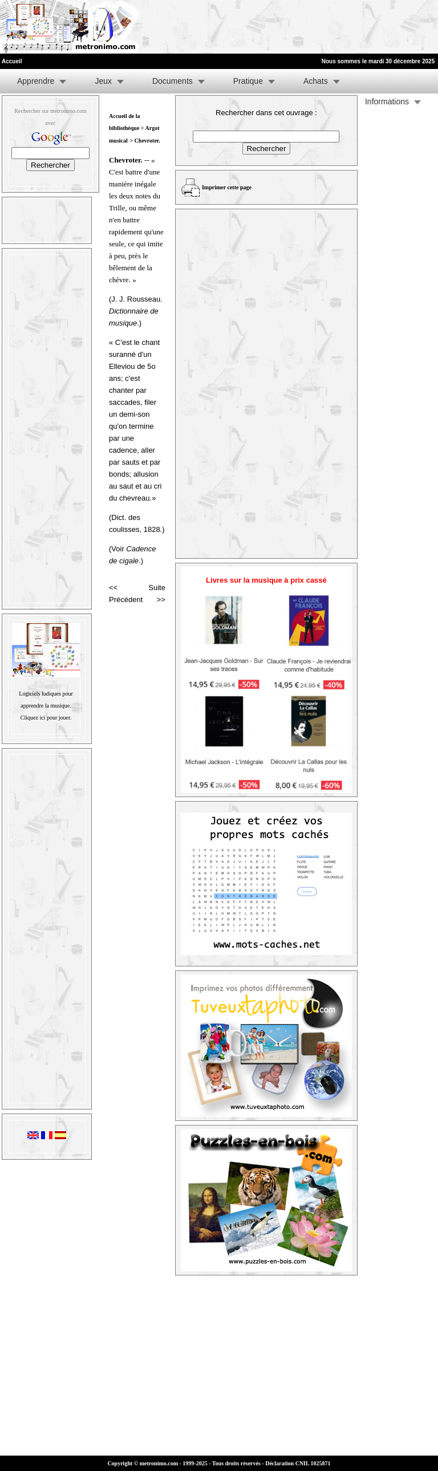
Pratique (248, 81)
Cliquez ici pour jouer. (46, 717)
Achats (315, 81)
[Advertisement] (297, 27)
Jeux (103, 81)
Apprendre (35, 81)
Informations (387, 101)
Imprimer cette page (227, 187)
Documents (172, 81)
